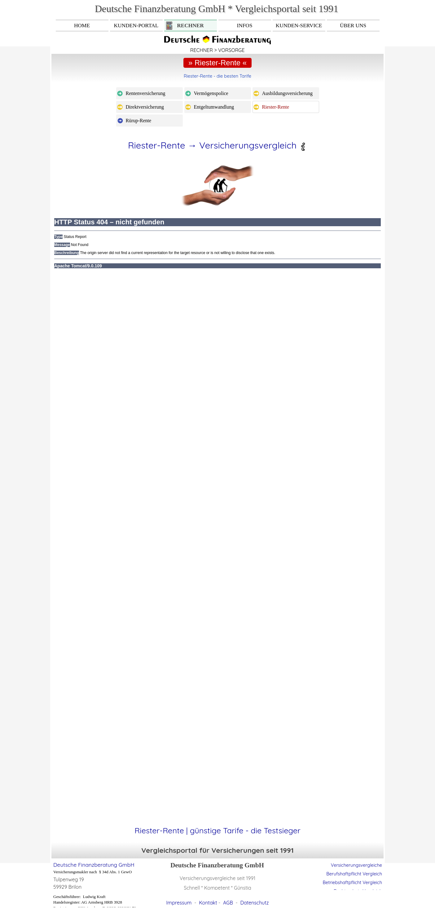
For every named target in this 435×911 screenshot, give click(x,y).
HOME (82, 25)
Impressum (179, 903)
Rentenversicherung (145, 93)
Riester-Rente (275, 107)
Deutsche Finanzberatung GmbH (93, 864)
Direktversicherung (145, 107)
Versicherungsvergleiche (356, 865)
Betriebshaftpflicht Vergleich (352, 882)
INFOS (244, 25)
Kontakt (208, 903)
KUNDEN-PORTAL (136, 25)
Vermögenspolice (211, 93)
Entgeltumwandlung (214, 107)
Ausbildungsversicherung (287, 93)
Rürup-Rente (139, 120)
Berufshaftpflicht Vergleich (354, 874)
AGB (228, 903)
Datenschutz (254, 903)
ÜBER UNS (353, 25)
